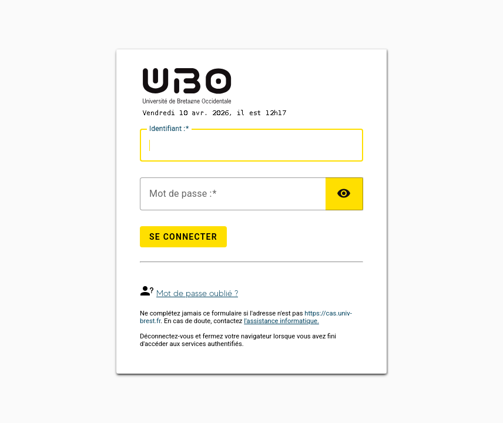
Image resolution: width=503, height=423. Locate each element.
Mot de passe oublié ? (197, 293)
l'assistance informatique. (281, 321)
